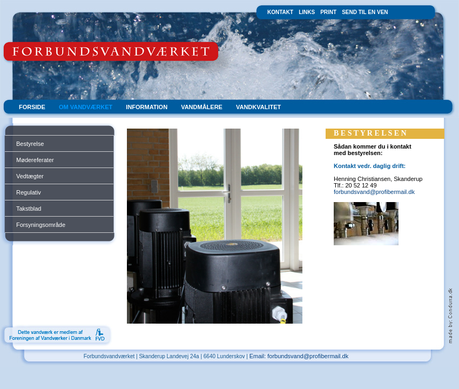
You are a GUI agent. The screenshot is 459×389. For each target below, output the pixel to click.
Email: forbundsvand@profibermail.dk (299, 356)
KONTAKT (280, 12)
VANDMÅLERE (201, 107)
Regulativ (28, 192)
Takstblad (28, 208)
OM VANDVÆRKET (85, 107)
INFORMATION (146, 107)
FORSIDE (32, 107)
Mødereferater (35, 160)
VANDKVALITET (258, 107)
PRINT (328, 12)
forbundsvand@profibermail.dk (374, 192)
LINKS (307, 12)
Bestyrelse (30, 143)
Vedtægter (30, 176)
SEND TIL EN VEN (365, 12)
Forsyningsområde (40, 225)
